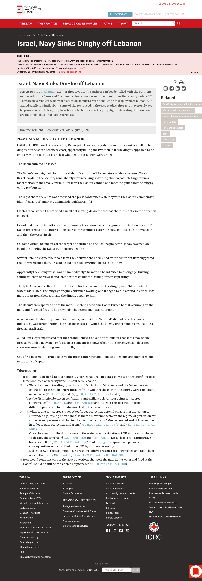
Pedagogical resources (80, 23)
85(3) (74, 394)
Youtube (127, 530)
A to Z (108, 23)
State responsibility (29, 537)
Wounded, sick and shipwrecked (178, 110)
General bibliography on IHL (33, 483)
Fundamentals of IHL (30, 488)
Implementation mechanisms (34, 532)
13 (74, 403)
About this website (115, 483)
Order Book (173, 14)
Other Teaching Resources (75, 526)
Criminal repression (29, 542)
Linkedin (114, 530)
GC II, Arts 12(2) (75, 437)
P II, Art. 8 (96, 455)
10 (101, 403)
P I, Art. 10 (102, 437)
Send (136, 570)
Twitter (121, 530)
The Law (26, 23)
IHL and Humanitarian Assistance (35, 557)
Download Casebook (147, 14)
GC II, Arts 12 (58, 403)
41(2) (129, 424)
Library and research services (163, 502)
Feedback (110, 503)
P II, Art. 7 (140, 424)
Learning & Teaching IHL (160, 483)
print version (181, 82)
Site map (110, 508)
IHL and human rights (30, 547)
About (123, 23)
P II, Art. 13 (86, 394)
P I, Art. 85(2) (78, 442)
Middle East (168, 139)
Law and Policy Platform (160, 488)
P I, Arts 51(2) (55, 394)
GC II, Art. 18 (63, 455)
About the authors (115, 488)
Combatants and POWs (31, 498)
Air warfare (25, 523)
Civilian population (28, 508)
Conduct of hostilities (30, 513)
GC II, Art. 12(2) (92, 424)
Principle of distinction (30, 493)
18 (93, 437)
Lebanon (167, 145)
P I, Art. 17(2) (80, 455)
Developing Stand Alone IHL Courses (80, 511)
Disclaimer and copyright (118, 498)
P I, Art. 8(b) (112, 424)
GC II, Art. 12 (100, 464)
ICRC (22, 552)
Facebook (108, 530)
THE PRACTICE (47, 23)
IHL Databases (119, 14)
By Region (68, 488)
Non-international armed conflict (35, 527)
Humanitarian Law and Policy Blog (165, 516)
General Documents (72, 493)
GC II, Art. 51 (61, 442)
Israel (165, 134)
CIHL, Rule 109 (113, 455)
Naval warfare (169, 122)
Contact (177, 3)
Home (20, 35)
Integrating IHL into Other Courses (79, 516)
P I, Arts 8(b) (85, 403)
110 (45, 429)
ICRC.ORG (163, 3)
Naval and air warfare (173, 128)
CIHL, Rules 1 (102, 394)
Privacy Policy (112, 513)
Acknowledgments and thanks (120, 493)
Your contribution (71, 521)
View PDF (176, 82)
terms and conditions (71, 72)
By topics (67, 483)
